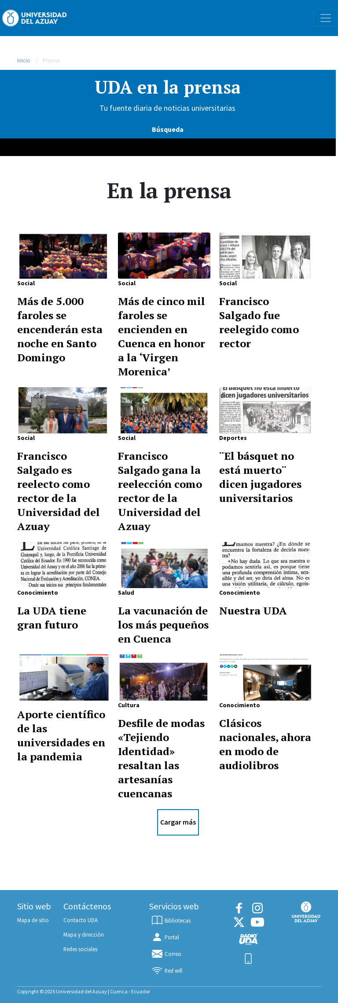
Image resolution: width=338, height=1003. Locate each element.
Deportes (233, 438)
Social (26, 283)
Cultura (129, 705)
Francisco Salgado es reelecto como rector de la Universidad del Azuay (58, 491)
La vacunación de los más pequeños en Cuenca (163, 624)
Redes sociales (80, 948)
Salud (126, 592)
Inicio (23, 60)
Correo (166, 953)
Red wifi (167, 970)
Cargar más (178, 822)
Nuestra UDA (253, 610)
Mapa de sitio (33, 919)
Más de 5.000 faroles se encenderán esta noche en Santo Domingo (60, 329)
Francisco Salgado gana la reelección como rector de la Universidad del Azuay (160, 491)
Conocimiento (37, 592)
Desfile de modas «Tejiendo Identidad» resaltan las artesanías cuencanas (161, 758)
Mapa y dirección (83, 934)
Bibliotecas (171, 920)
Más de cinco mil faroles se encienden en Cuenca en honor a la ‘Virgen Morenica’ (161, 336)
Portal (165, 937)
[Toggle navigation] (325, 18)
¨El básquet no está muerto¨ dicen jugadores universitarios (260, 477)
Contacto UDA (80, 919)
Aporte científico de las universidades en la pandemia (61, 735)
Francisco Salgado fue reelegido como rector (259, 322)
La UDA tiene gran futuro (51, 617)
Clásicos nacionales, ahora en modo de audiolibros (265, 744)
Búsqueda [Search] (168, 129)
